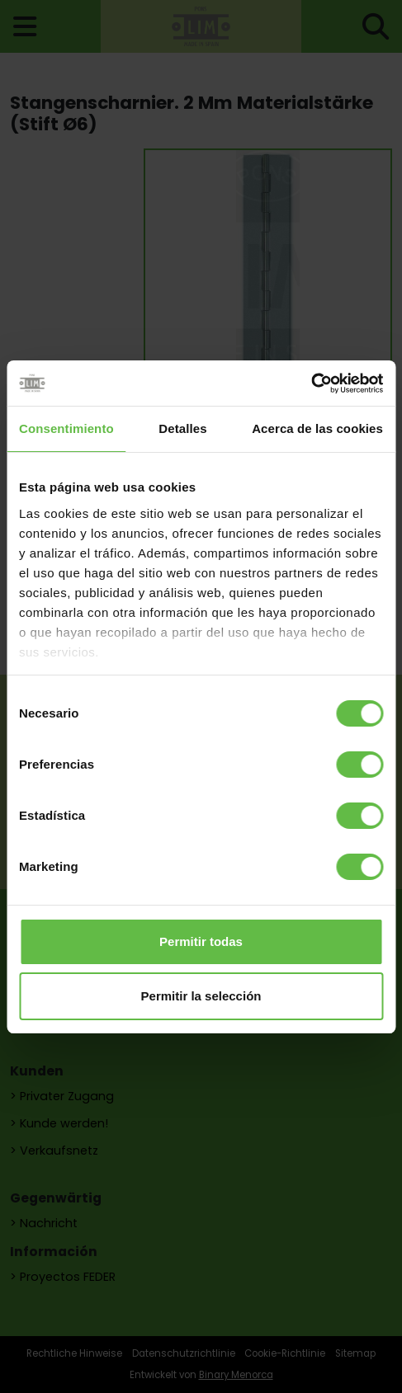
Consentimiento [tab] (66, 428)
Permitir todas (201, 941)
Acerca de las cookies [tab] (317, 428)
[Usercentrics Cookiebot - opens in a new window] (311, 383)
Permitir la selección (201, 996)
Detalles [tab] (182, 428)
